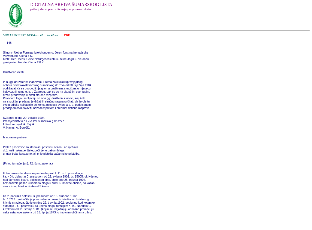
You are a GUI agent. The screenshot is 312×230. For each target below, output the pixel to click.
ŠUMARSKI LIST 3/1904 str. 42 (23, 35)
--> (57, 35)
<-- (48, 35)
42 (52, 35)
